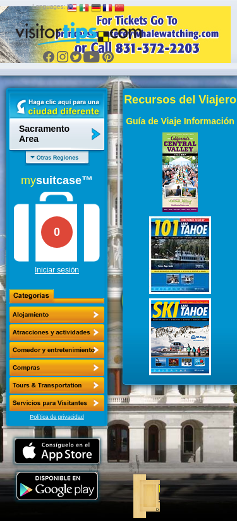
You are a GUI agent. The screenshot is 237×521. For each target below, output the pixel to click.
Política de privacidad (57, 417)
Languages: (48, 6)
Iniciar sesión (57, 270)
